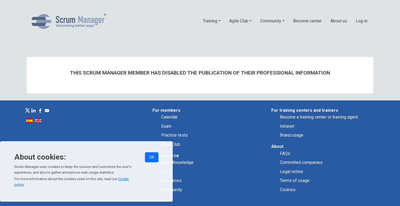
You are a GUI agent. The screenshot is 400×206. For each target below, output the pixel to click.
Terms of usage (295, 180)
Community (270, 20)
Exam (166, 126)
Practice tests (174, 135)
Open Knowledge (177, 162)
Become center (307, 20)
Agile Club (238, 20)
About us (338, 20)
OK (151, 157)
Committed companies (301, 162)
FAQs (285, 153)
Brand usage (291, 135)
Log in (361, 20)
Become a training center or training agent (319, 117)
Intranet (287, 126)
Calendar (169, 117)
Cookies (288, 189)
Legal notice (291, 171)
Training (210, 20)
